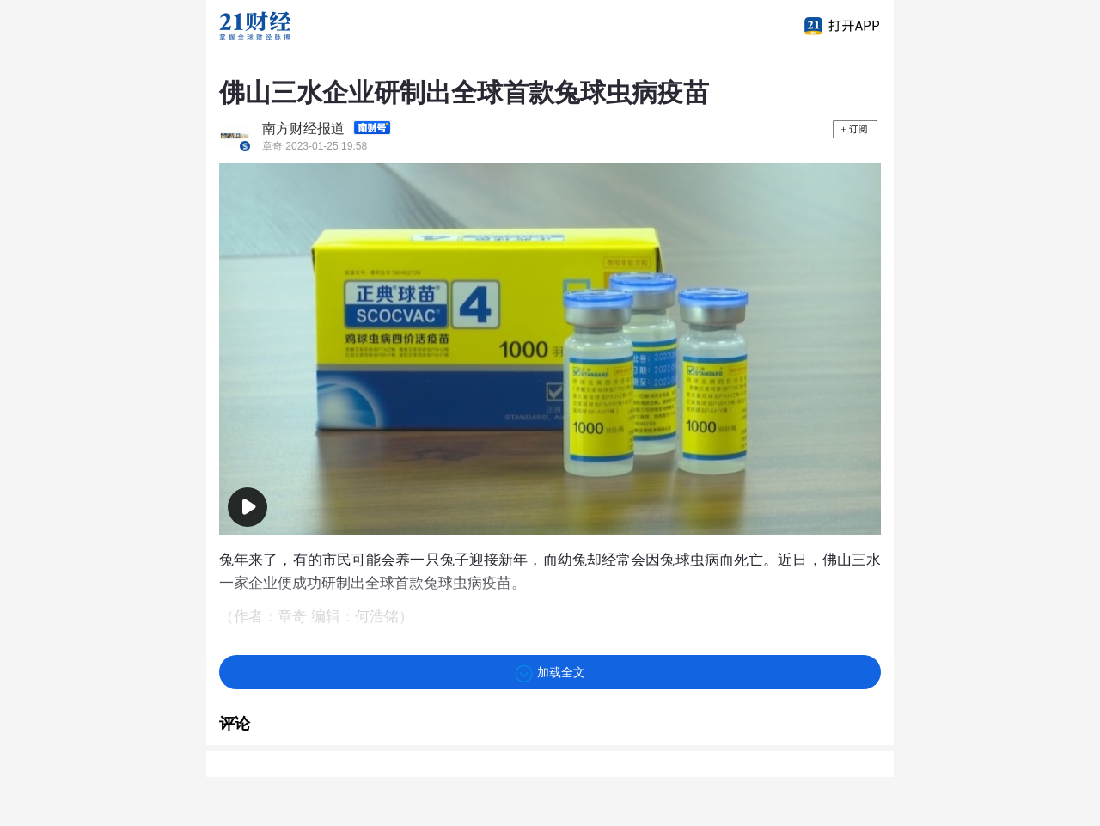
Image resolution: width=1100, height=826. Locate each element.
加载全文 (550, 673)
